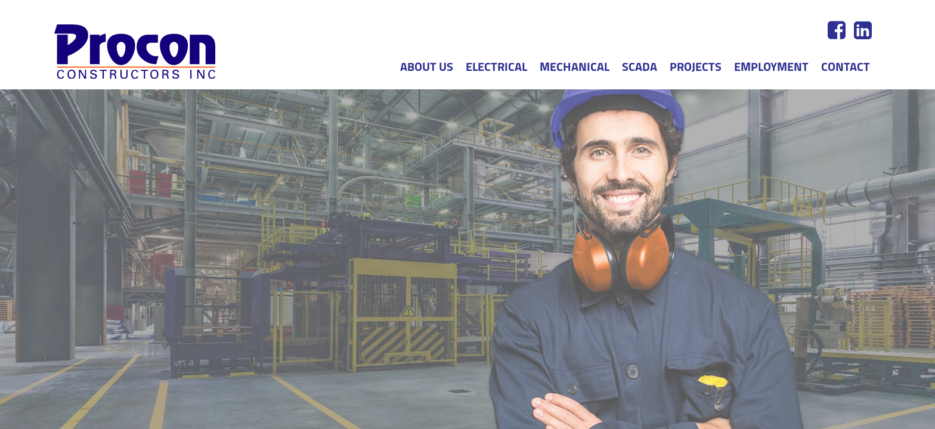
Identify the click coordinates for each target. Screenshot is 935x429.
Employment (771, 68)
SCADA (639, 68)
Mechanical (574, 68)
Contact (845, 68)
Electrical (496, 68)
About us (426, 68)
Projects (696, 68)
